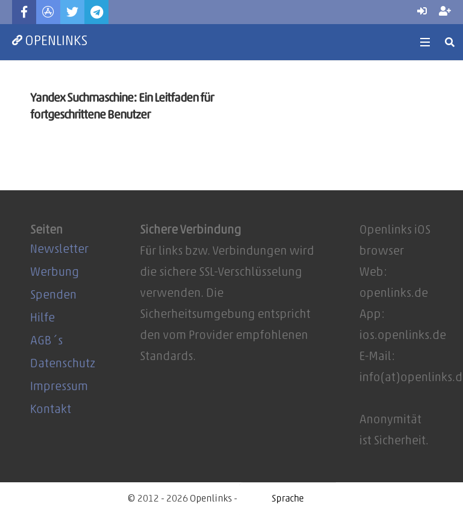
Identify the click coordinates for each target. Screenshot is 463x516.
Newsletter (59, 250)
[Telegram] (96, 12)
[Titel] (48, 12)
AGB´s (46, 341)
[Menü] (425, 42)
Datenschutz (62, 364)
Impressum (59, 387)
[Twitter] (72, 12)
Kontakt (50, 410)
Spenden (53, 296)
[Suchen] (450, 42)
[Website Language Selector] (287, 499)
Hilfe (42, 318)
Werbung (54, 273)
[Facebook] (24, 12)
